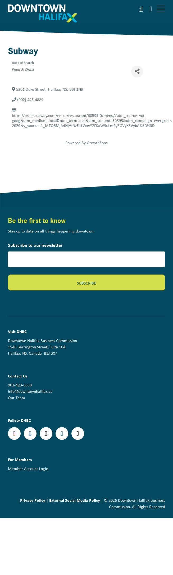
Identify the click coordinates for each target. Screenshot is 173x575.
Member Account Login (28, 468)
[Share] (137, 71)
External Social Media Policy (74, 500)
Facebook (30, 433)
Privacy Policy (32, 500)
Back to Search (23, 62)
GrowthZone (97, 142)
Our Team (16, 397)
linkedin (62, 433)
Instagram (14, 433)
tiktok (77, 433)
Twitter (46, 433)
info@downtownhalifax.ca (30, 391)
